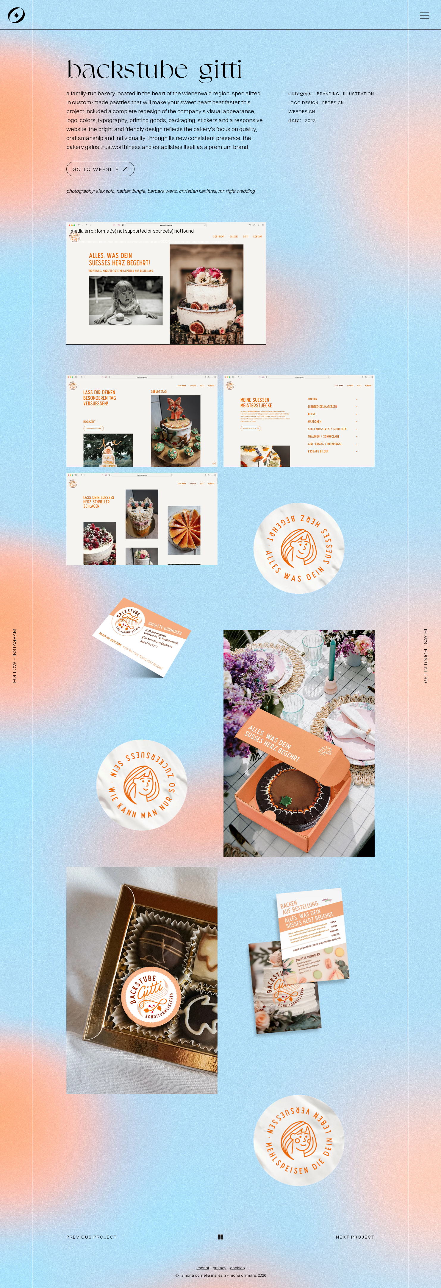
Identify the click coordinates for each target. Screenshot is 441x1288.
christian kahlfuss (197, 191)
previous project (91, 1237)
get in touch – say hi (425, 656)
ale (105, 191)
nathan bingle (130, 191)
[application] (166, 283)
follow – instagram (14, 656)
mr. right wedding (236, 191)
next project (355, 1237)
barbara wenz (162, 191)
